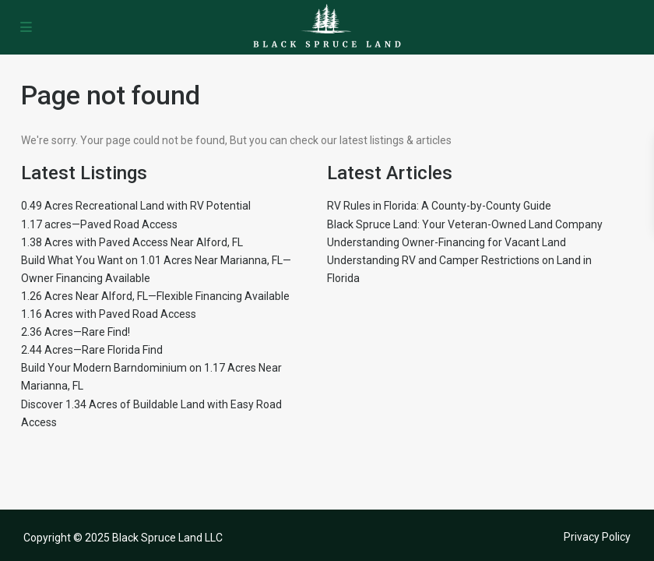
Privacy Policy (597, 537)
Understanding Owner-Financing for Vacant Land (446, 242)
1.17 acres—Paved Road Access (99, 224)
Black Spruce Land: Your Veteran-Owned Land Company (465, 224)
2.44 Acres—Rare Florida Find (92, 350)
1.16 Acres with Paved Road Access (108, 314)
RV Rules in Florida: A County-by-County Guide (439, 205)
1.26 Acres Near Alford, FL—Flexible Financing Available (155, 296)
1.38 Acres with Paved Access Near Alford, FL (132, 242)
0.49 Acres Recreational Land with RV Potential (136, 205)
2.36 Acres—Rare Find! (75, 332)
